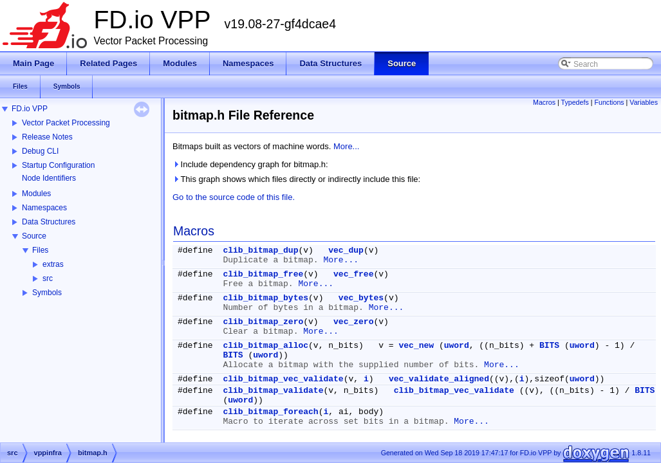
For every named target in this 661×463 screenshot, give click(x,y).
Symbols (47, 292)
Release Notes (47, 136)
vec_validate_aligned (439, 379)
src (47, 278)
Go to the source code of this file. (233, 197)
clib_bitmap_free (263, 274)
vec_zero (353, 322)
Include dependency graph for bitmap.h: (250, 164)
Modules (36, 193)
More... (346, 146)
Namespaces (44, 207)
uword (456, 345)
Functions (609, 102)
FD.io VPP (30, 108)
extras (53, 264)
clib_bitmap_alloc (265, 345)
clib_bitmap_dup (260, 250)
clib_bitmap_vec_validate (283, 379)
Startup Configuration (58, 165)
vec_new (416, 345)
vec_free (353, 274)
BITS (549, 345)
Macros (544, 102)
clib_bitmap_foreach (270, 412)
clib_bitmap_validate (273, 390)
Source (34, 236)
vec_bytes (361, 298)
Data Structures (48, 221)
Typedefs (575, 102)
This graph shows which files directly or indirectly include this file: (296, 179)
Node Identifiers (49, 178)
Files (40, 250)
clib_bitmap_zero (263, 322)
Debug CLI (40, 151)
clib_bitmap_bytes (265, 298)
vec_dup (346, 250)
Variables (643, 102)
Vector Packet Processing (66, 122)
